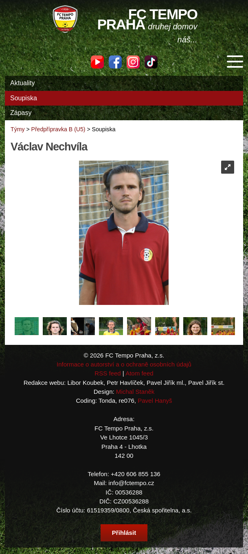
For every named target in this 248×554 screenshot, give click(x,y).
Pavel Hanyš (155, 400)
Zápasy (20, 112)
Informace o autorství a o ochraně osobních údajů (124, 364)
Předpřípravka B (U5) (58, 129)
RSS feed (107, 373)
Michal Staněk (135, 391)
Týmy (17, 129)
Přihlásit (124, 532)
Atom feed (139, 373)
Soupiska (23, 98)
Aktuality (22, 82)
